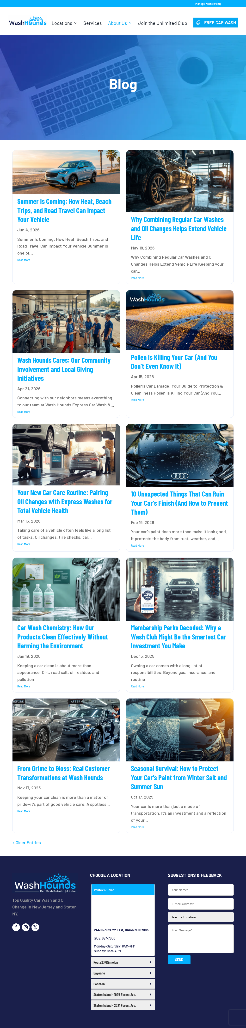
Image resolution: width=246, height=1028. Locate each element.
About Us (117, 23)
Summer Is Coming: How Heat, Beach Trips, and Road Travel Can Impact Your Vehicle (64, 210)
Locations (62, 23)
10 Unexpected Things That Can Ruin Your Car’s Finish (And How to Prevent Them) (179, 502)
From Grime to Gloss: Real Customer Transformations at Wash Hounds (63, 773)
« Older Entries (26, 842)
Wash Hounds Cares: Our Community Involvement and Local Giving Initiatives (64, 369)
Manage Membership (208, 3)
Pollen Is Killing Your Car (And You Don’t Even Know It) (174, 361)
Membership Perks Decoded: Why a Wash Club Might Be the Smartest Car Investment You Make (178, 636)
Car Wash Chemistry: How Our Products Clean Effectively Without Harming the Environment (62, 636)
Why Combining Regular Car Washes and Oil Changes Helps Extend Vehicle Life (179, 228)
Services (92, 23)
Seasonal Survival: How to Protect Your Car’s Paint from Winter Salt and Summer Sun (179, 777)
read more (23, 260)
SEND (179, 960)
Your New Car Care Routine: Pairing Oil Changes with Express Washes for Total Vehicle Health (64, 501)
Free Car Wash (216, 22)
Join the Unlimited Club (162, 23)
